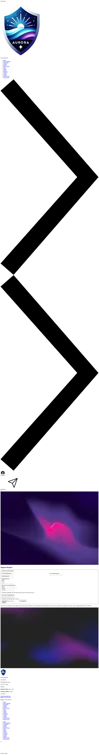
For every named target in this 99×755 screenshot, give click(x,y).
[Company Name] (8, 572)
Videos (4, 732)
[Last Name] (56, 575)
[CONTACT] (10, 489)
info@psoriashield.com (6, 696)
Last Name (54, 573)
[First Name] (8, 575)
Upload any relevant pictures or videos (10, 599)
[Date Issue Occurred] (3, 587)
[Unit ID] (8, 590)
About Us (5, 734)
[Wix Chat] (11, 748)
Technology (5, 724)
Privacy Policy (6, 738)
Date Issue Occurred (8, 585)
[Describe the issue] (8, 597)
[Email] (8, 577)
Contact (5, 735)
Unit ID (3, 588)
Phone (5, 578)
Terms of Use (6, 739)
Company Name (8, 570)
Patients (5, 727)
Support (5, 737)
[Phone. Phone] (8, 584)
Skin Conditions (6, 723)
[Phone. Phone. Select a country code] (3, 581)
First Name (6, 573)
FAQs (4, 729)
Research (5, 733)
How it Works (6, 728)
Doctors (5, 725)
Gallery (5, 730)
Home (4, 722)
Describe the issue (8, 594)
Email (5, 576)
